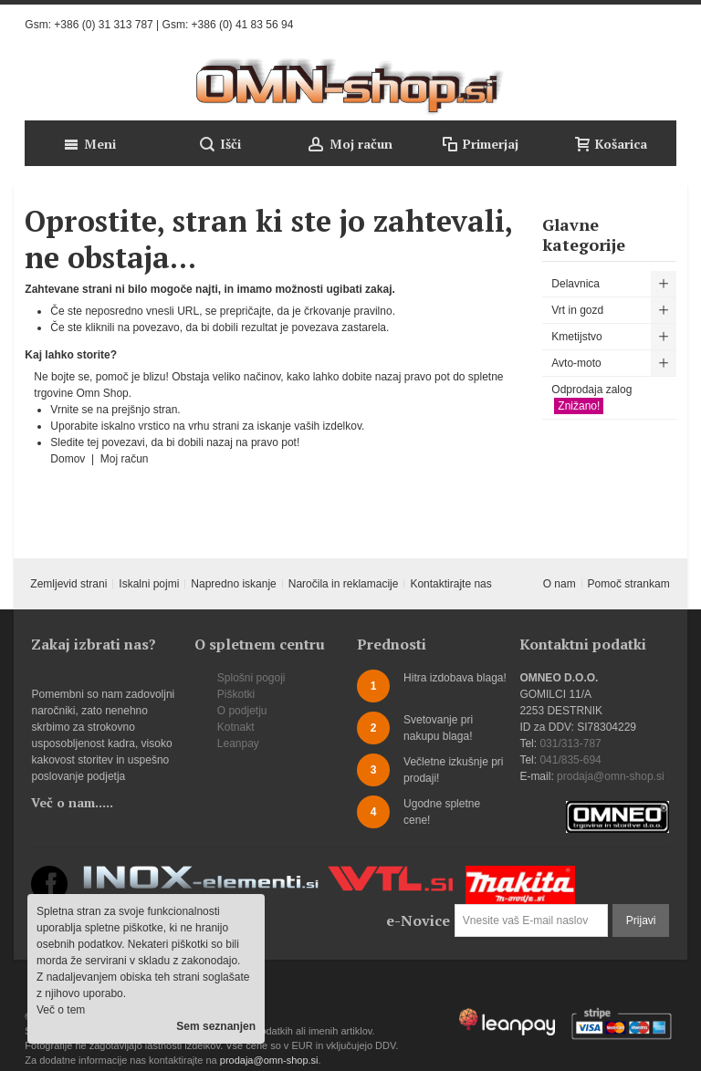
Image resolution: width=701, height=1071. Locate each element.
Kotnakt (236, 727)
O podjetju (242, 710)
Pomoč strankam (629, 583)
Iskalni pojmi (149, 583)
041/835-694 (570, 760)
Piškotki (236, 694)
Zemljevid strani (68, 583)
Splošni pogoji (251, 677)
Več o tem (61, 1009)
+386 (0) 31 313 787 (103, 24)
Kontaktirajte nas (450, 583)
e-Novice (418, 920)
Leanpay (238, 743)
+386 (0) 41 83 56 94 (243, 24)
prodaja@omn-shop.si (610, 776)
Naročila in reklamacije (343, 583)
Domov (69, 458)
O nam (559, 583)
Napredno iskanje (233, 583)
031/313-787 (570, 743)
